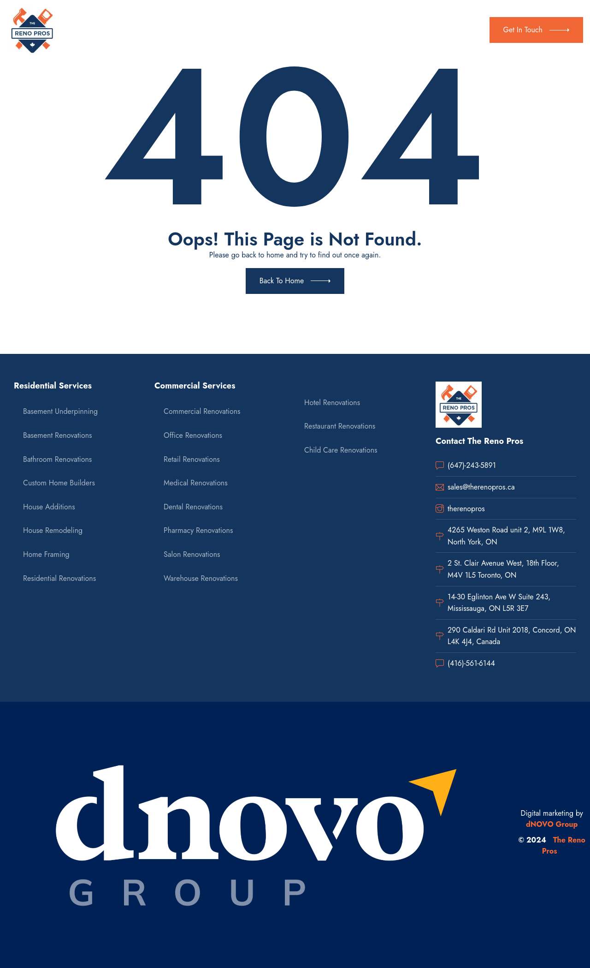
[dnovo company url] (257, 835)
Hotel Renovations (332, 402)
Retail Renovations (192, 459)
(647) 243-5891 (452, 24)
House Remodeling (53, 530)
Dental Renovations (193, 507)
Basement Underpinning (60, 411)
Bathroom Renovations (57, 459)
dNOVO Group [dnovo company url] (552, 824)
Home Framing (46, 554)
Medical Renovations (196, 483)
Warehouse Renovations (201, 578)
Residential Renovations (59, 578)
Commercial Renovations (202, 411)
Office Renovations (193, 435)
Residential (195, 29)
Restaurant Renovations (339, 426)
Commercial (251, 29)
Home (120, 29)
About (154, 29)
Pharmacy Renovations (198, 530)
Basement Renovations (57, 435)
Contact (338, 29)
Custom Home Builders (59, 483)
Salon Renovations (192, 554)
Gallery (300, 29)
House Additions (49, 507)
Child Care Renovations (340, 450)
